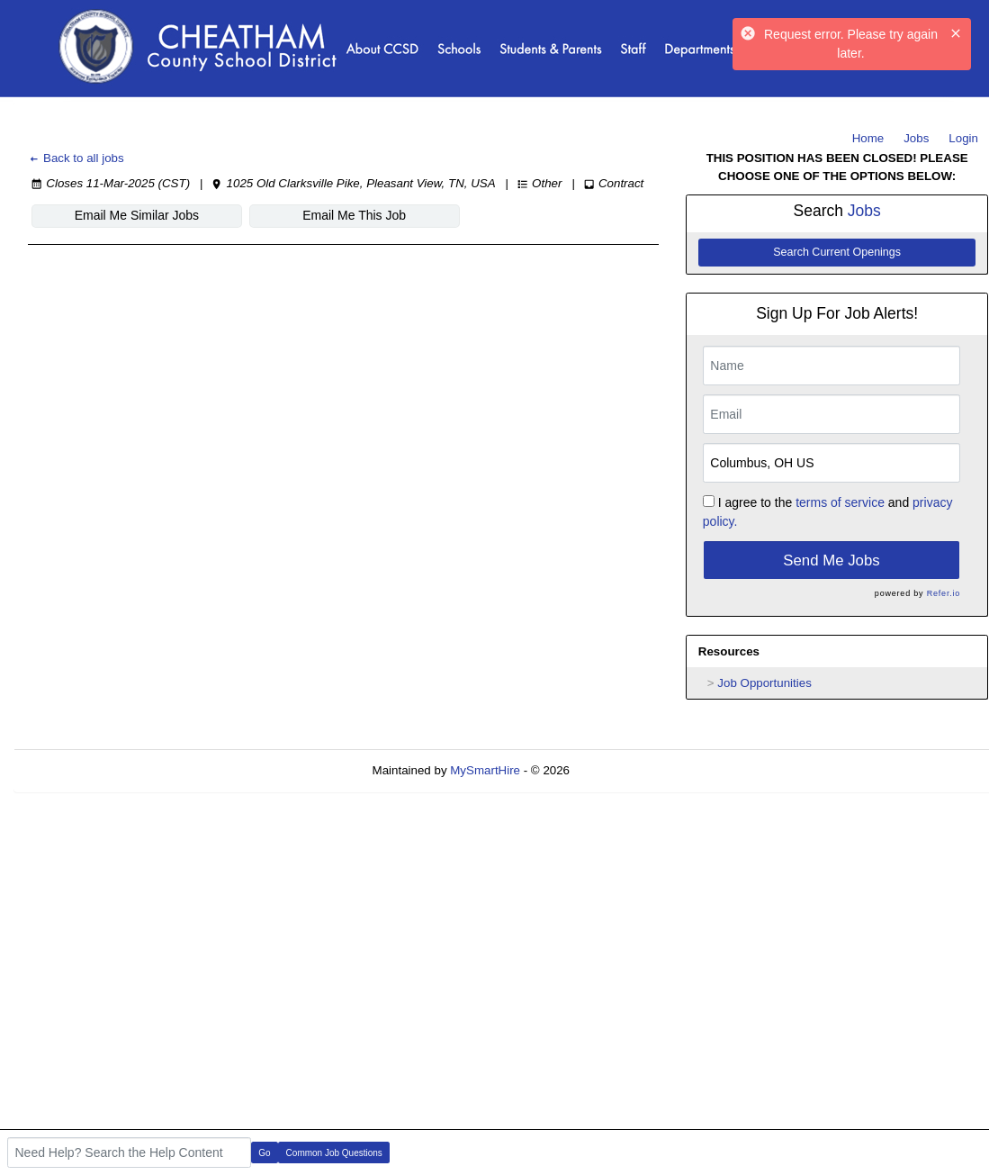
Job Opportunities (764, 683)
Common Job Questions (334, 1153)
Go (264, 1153)
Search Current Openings (837, 252)
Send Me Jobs (831, 560)
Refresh (623, 770)
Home (868, 138)
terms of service (840, 502)
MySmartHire (485, 770)
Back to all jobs (76, 158)
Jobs (916, 138)
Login (963, 138)
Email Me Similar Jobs (137, 215)
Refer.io (943, 593)
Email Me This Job (354, 215)
